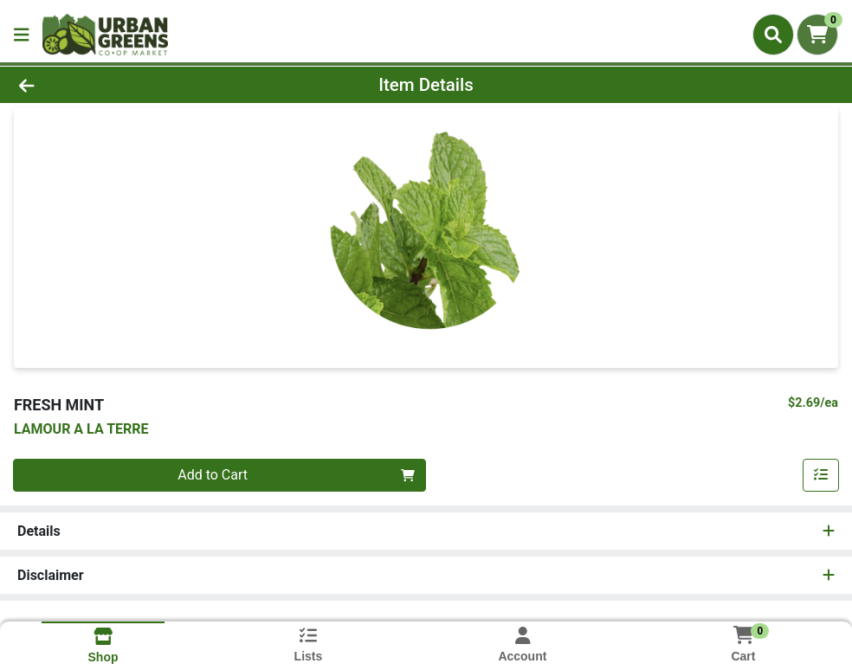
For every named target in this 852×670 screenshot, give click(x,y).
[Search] (773, 35)
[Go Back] (117, 85)
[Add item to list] (821, 475)
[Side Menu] (21, 34)
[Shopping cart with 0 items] (817, 34)
